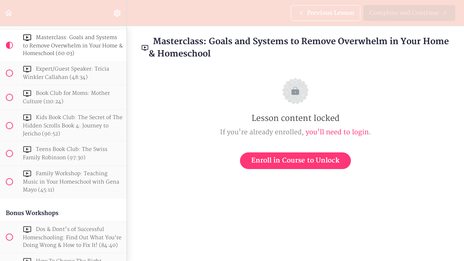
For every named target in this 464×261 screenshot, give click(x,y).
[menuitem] (117, 13)
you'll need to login (337, 132)
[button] (9, 13)
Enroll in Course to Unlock (295, 160)
